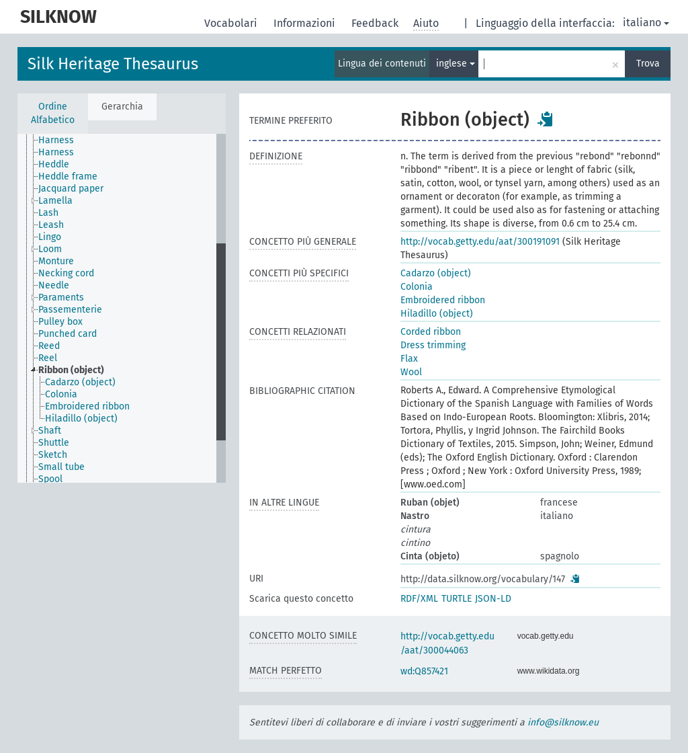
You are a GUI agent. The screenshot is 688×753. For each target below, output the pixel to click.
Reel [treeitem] (47, 358)
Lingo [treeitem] (49, 237)
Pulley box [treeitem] (60, 321)
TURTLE (456, 598)
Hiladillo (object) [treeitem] (81, 418)
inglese (455, 63)
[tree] (121, 308)
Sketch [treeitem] (52, 455)
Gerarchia (122, 106)
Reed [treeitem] (49, 346)
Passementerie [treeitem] (70, 309)
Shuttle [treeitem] (53, 442)
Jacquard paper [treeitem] (70, 188)
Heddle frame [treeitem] (67, 176)
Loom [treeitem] (50, 249)
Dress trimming (433, 345)
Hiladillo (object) (436, 313)
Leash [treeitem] (51, 225)
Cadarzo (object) (435, 273)
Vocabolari (232, 23)
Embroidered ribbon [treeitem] (87, 406)
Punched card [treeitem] (67, 334)
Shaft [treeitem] (49, 430)
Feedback (376, 23)
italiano (646, 22)
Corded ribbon (430, 332)
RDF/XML (419, 598)
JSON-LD (493, 598)
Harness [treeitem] (56, 140)
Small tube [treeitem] (61, 467)
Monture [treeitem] (56, 261)
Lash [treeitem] (48, 213)
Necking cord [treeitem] (66, 273)
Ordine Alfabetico (53, 113)
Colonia (416, 286)
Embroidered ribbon (442, 300)
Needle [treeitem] (53, 285)
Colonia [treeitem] (61, 394)
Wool (411, 372)
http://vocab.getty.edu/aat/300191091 (480, 241)
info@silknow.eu (563, 722)
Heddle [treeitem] (53, 164)
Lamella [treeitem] (55, 200)
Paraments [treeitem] (61, 297)
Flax (409, 358)
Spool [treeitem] (50, 479)
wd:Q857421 (424, 671)
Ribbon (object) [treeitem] (71, 370)
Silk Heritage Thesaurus (113, 63)
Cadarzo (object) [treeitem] (80, 382)
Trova (648, 63)
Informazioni (305, 23)
